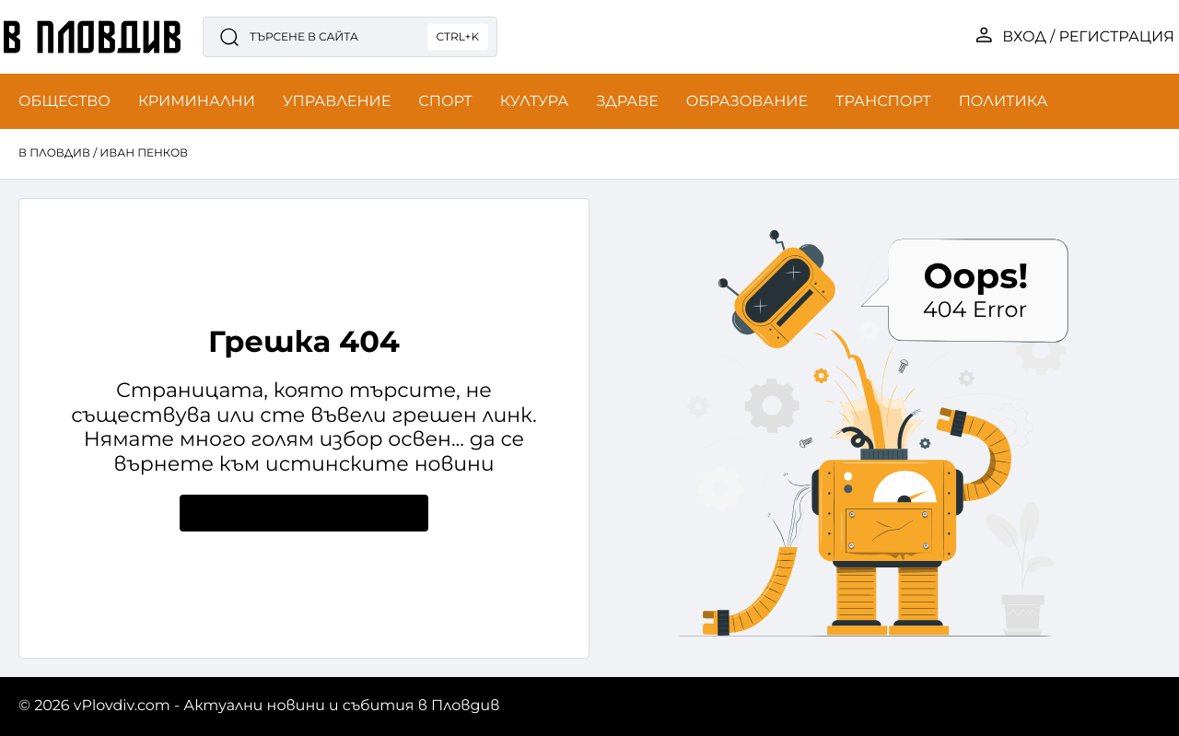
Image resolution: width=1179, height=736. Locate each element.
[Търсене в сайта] (350, 37)
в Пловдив (54, 153)
